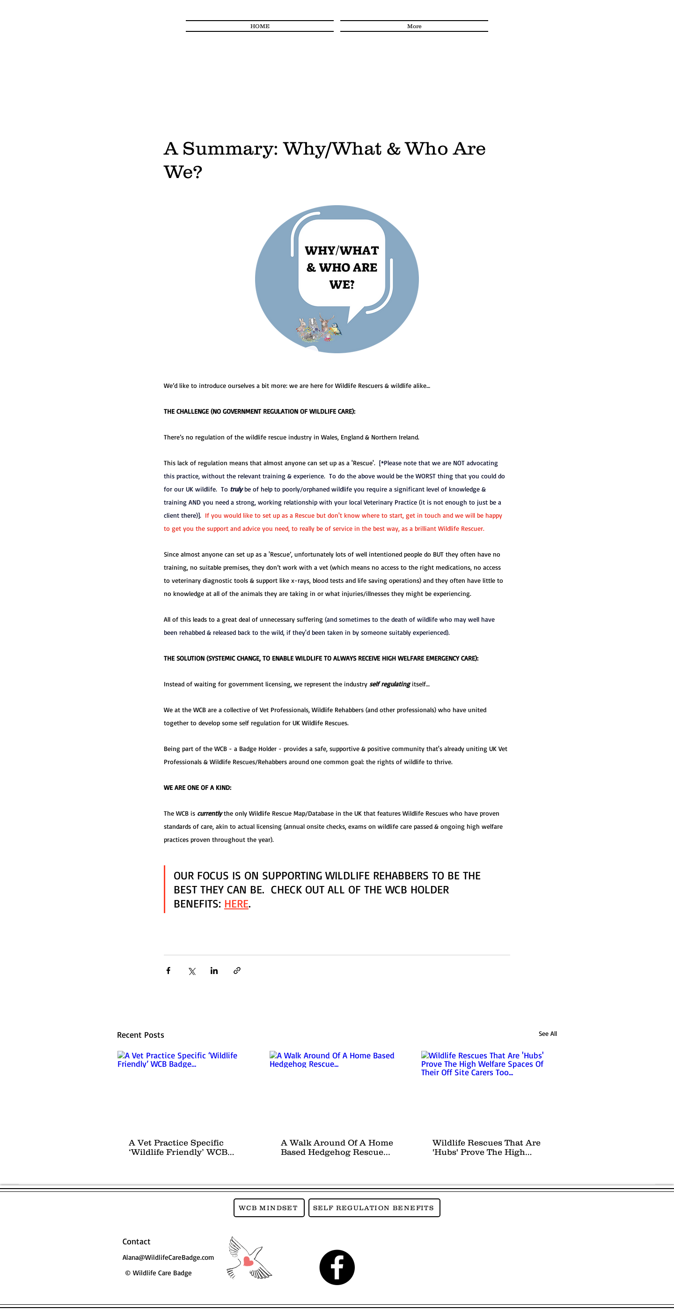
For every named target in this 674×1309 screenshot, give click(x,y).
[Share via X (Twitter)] (191, 970)
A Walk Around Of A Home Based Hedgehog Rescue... (337, 1147)
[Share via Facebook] (168, 970)
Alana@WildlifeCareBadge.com (168, 1257)
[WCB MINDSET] (269, 1207)
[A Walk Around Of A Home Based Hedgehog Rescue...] (337, 1089)
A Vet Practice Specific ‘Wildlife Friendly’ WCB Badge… (178, 1147)
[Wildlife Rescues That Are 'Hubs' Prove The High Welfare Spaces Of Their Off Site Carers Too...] (489, 1089)
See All (548, 1033)
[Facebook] (337, 1267)
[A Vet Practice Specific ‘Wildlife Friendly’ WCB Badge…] (185, 1089)
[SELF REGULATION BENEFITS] (374, 1207)
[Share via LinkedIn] (214, 970)
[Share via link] (237, 970)
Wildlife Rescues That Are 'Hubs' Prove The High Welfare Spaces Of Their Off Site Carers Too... (486, 1147)
